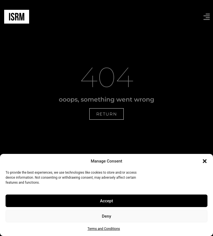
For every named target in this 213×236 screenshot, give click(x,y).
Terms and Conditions (103, 229)
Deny (106, 216)
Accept (106, 200)
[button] (204, 161)
